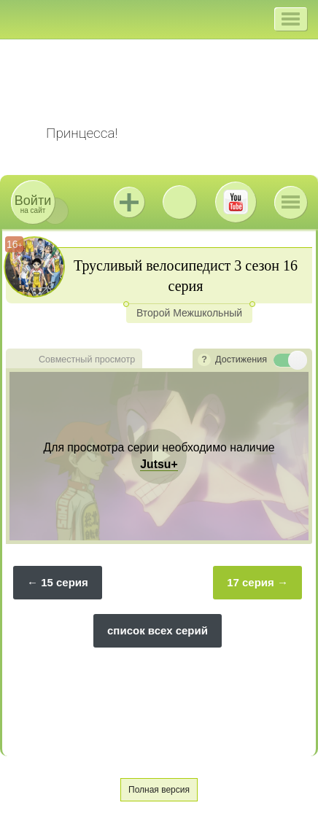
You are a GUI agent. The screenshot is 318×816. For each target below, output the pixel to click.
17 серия (250, 582)
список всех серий (157, 630)
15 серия (64, 582)
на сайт (33, 203)
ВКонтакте (179, 202)
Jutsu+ (129, 202)
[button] (290, 19)
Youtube (235, 202)
